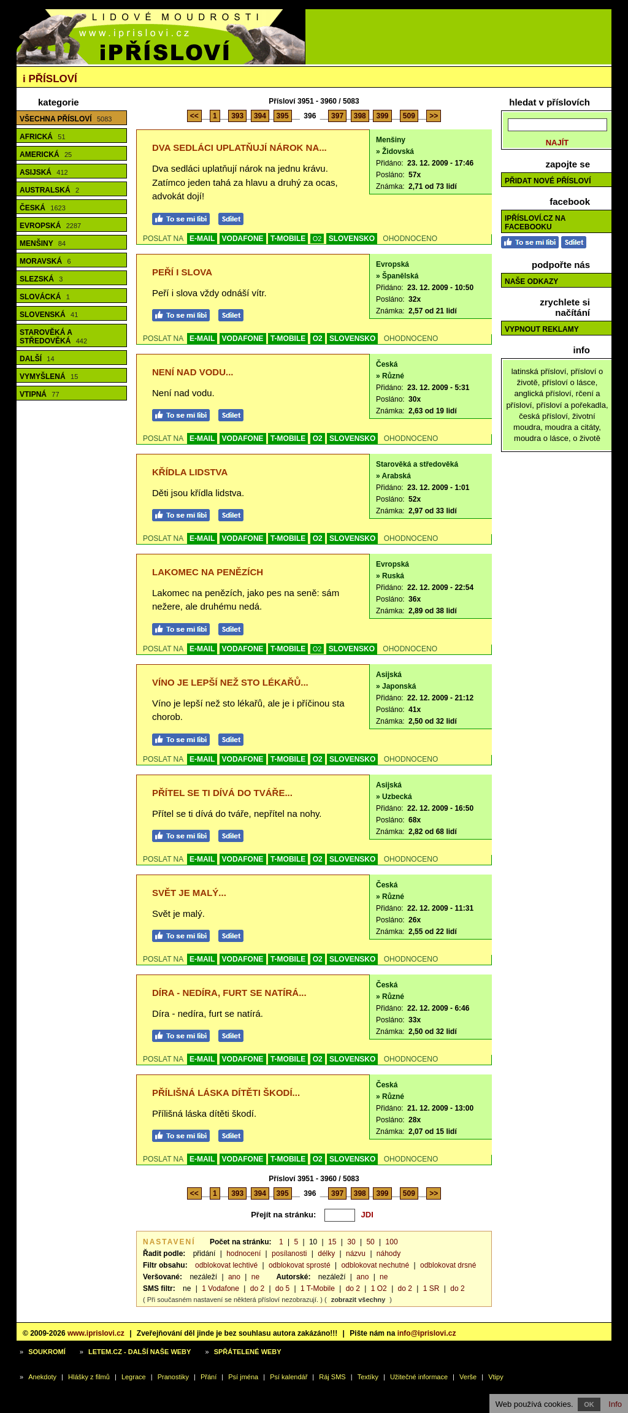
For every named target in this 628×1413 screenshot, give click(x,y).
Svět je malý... (189, 892)
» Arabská (393, 476)
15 (332, 1242)
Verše (468, 1376)
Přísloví (50, 79)
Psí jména (243, 1376)
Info (615, 1404)
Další (37, 358)
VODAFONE (243, 238)
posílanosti (289, 1253)
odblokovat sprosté (300, 1265)
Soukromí (47, 1351)
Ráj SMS (332, 1376)
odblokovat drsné (448, 1265)
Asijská (44, 172)
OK (589, 1404)
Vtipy (495, 1376)
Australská (49, 190)
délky (326, 1253)
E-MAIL (202, 238)
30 (351, 1242)
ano (234, 1277)
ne (255, 1277)
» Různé (390, 376)
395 (283, 116)
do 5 (282, 1288)
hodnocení (243, 1253)
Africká (43, 136)
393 (237, 116)
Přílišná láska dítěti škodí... (226, 1092)
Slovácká (45, 297)
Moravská (45, 261)
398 (360, 116)
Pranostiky (173, 1376)
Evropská (50, 225)
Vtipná (39, 394)
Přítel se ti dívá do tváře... (222, 792)
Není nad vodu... (193, 372)
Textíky (368, 1376)
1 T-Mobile (318, 1288)
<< (194, 116)
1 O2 (379, 1288)
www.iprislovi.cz (95, 1333)
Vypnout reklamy (542, 329)
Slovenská (49, 314)
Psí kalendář (288, 1376)
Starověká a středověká (53, 336)
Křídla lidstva (190, 472)
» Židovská (395, 151)
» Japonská (396, 686)
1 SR (431, 1288)
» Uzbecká (394, 796)
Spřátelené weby (247, 1351)
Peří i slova (182, 272)
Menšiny (43, 243)
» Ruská (390, 576)
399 (382, 116)
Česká (43, 208)
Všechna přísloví (66, 119)
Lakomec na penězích (207, 572)
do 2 (257, 1288)
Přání (208, 1376)
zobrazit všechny (358, 1299)
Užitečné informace (419, 1376)
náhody (388, 1253)
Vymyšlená (49, 376)
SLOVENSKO (352, 238)
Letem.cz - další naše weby (139, 1351)
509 (409, 116)
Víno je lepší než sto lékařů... (230, 682)
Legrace (133, 1376)
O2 (317, 238)
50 (370, 1242)
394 (260, 116)
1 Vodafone (220, 1288)
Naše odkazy (531, 281)
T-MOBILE (287, 238)
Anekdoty (42, 1376)
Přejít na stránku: (283, 1214)
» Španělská (397, 276)
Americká (46, 154)
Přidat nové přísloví (548, 181)
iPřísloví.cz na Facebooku (535, 222)
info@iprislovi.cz (426, 1333)
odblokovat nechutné (375, 1265)
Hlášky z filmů (89, 1376)
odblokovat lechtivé (226, 1265)
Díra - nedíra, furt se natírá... (229, 992)
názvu (356, 1253)
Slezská (41, 279)
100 (392, 1242)
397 (337, 116)
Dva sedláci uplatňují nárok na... (239, 147)
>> (433, 116)
